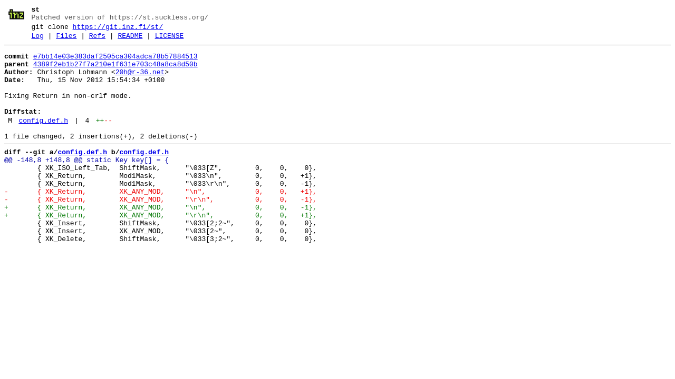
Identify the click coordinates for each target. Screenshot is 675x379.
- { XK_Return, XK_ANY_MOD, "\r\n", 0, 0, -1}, (160, 231)
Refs (97, 40)
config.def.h (43, 139)
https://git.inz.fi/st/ (118, 30)
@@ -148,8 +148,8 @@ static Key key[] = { (86, 183)
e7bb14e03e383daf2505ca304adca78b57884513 (115, 62)
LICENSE (169, 40)
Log (38, 40)
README (130, 40)
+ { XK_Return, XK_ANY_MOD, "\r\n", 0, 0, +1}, (160, 250)
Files (66, 40)
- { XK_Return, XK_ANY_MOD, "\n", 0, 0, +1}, (160, 221)
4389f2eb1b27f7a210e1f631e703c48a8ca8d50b (115, 72)
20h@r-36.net (140, 81)
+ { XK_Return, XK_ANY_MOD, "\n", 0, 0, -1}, (160, 240)
